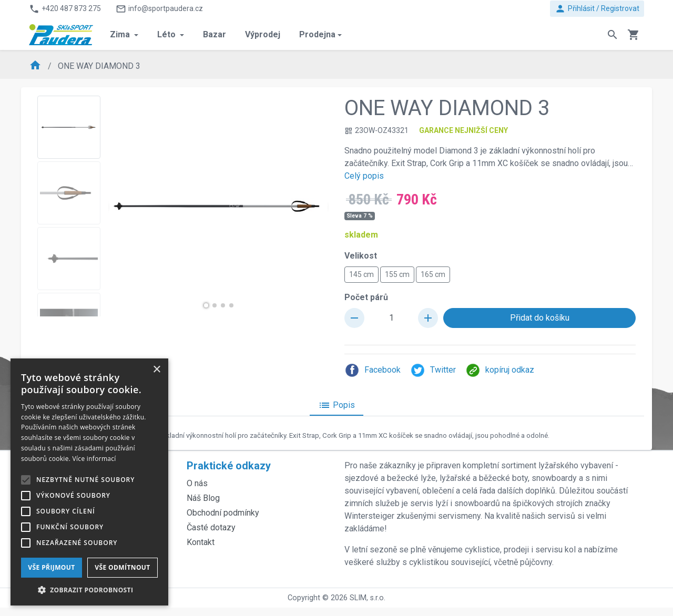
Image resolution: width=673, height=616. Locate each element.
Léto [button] (167, 34)
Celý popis (364, 176)
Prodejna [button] (317, 34)
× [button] (156, 370)
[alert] (89, 481)
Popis (336, 405)
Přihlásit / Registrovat (597, 8)
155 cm (397, 274)
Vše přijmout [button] (51, 567)
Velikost (360, 256)
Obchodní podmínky (223, 513)
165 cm (433, 274)
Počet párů (366, 297)
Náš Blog (203, 498)
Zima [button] (121, 34)
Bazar (214, 34)
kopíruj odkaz (499, 370)
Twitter (433, 370)
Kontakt (201, 542)
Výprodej (262, 34)
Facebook (372, 370)
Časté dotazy (211, 527)
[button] (206, 305)
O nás (197, 483)
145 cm (361, 274)
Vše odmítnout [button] (122, 567)
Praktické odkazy (229, 465)
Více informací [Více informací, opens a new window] (94, 458)
